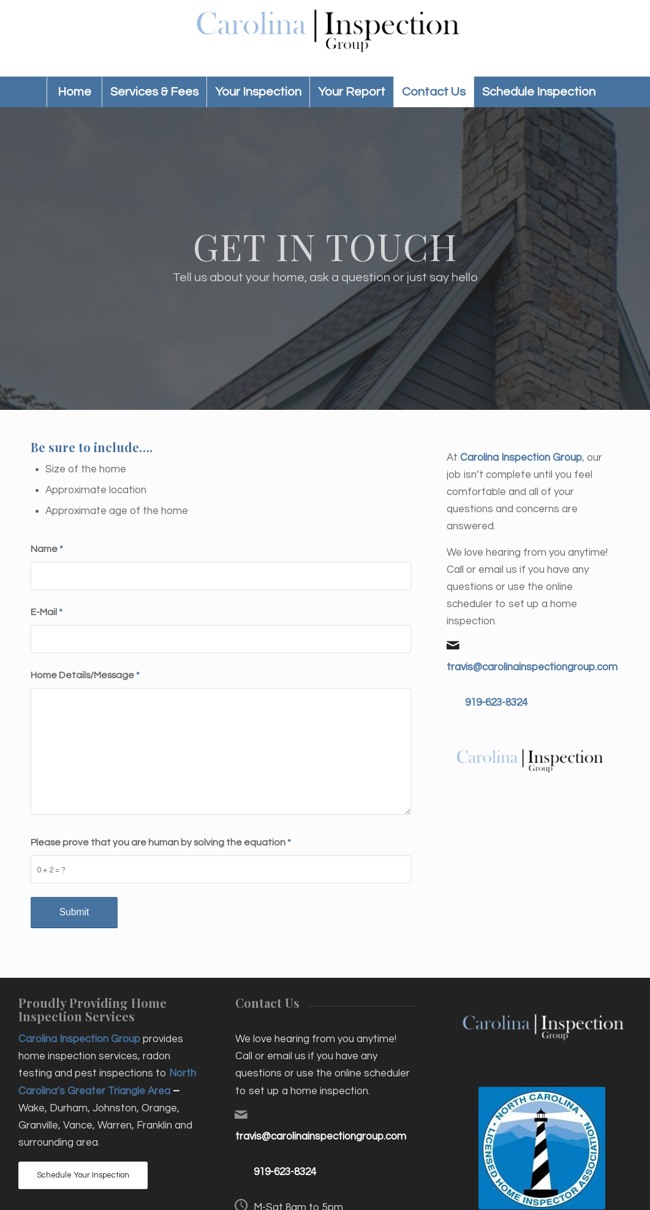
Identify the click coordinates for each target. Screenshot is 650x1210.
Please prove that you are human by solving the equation (161, 842)
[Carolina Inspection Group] (325, 38)
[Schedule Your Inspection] (83, 1175)
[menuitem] (74, 92)
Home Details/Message (85, 675)
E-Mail (46, 612)
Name (47, 549)
